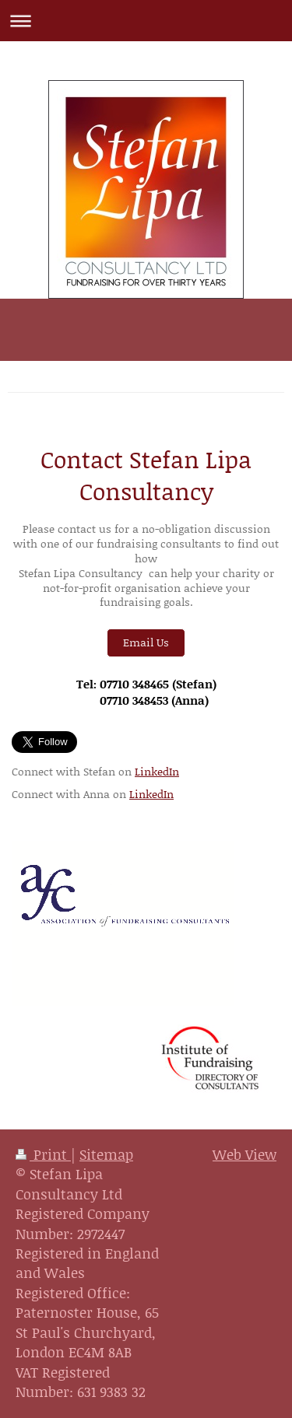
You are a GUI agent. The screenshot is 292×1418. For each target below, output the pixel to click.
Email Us (146, 642)
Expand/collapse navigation (146, 20)
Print (43, 1154)
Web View (244, 1154)
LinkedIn (157, 771)
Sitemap (106, 1154)
